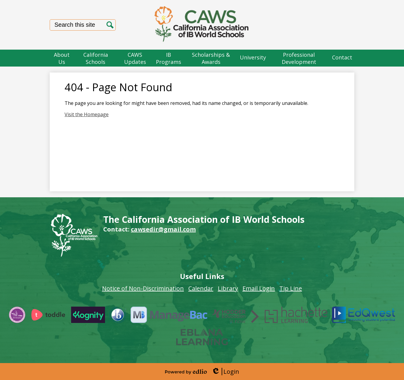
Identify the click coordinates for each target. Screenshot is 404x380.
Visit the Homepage (87, 114)
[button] (62, 58)
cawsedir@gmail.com (163, 229)
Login (225, 371)
